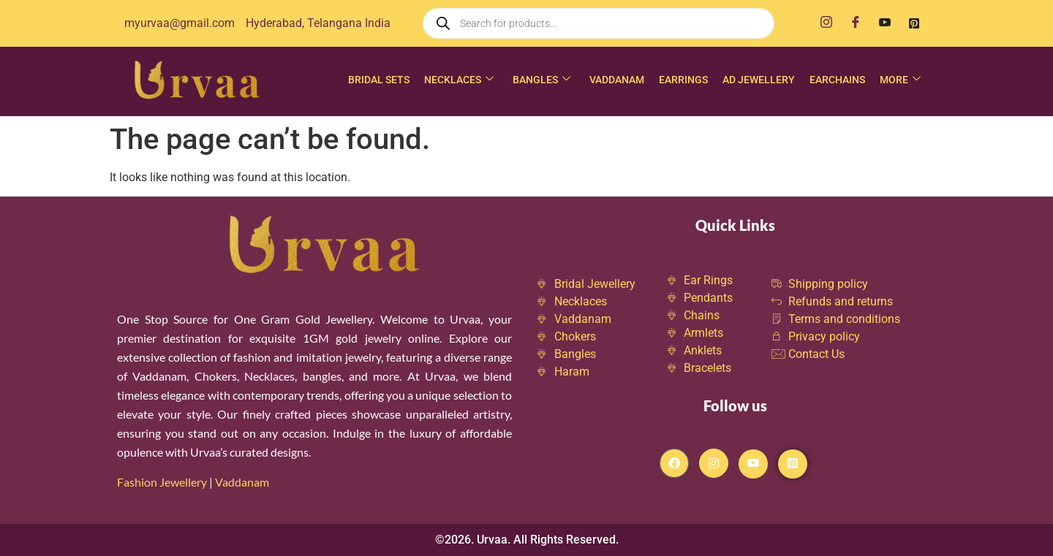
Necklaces (459, 80)
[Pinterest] (914, 23)
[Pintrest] (792, 464)
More (900, 80)
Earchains (837, 79)
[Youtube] (885, 23)
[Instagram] (826, 23)
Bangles (541, 80)
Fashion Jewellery (162, 482)
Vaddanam (616, 79)
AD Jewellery (758, 79)
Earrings (683, 79)
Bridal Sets (379, 79)
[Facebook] (856, 23)
